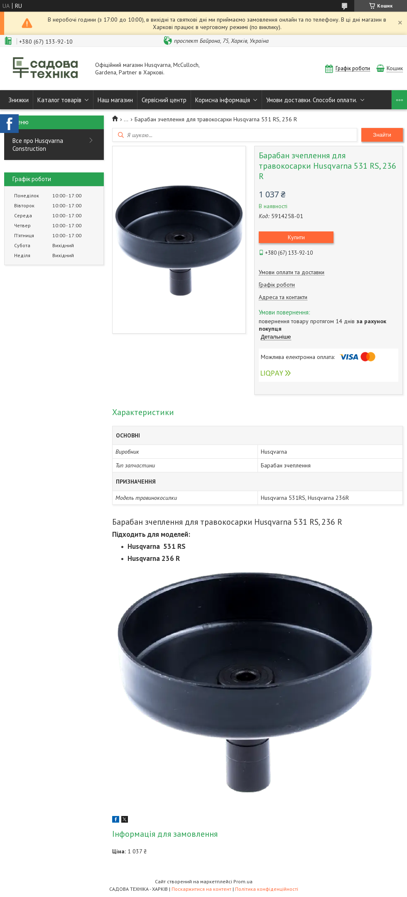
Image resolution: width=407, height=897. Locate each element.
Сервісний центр (164, 100)
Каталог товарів (59, 100)
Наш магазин (115, 100)
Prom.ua (243, 881)
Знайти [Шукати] (382, 135)
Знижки (18, 100)
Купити (296, 237)
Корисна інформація (222, 100)
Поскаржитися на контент (201, 889)
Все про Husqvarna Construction (37, 144)
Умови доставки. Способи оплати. (311, 100)
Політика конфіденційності (266, 889)
